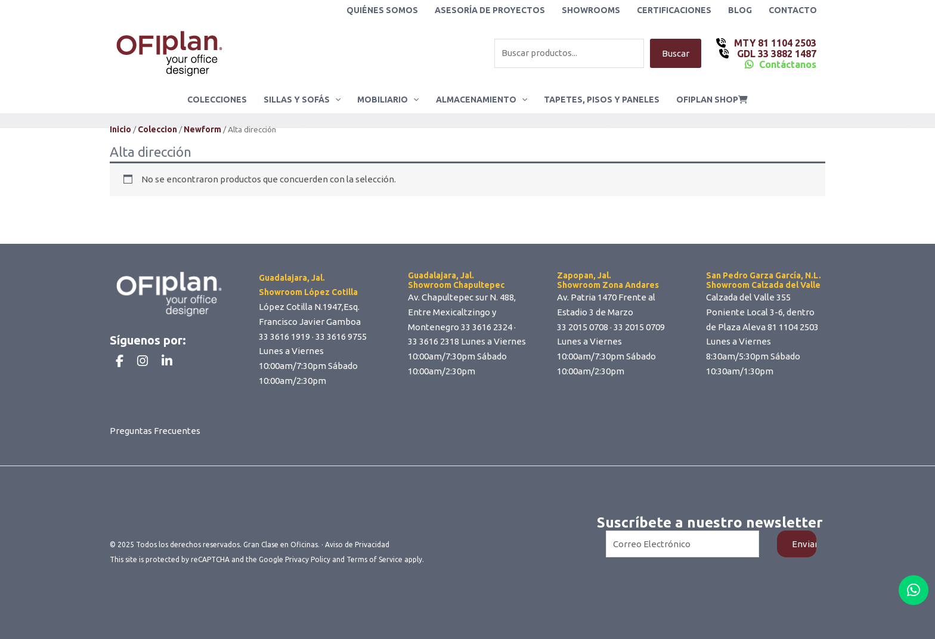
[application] (335, 100)
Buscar (675, 53)
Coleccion (157, 129)
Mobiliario (388, 100)
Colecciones (217, 99)
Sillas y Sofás (302, 100)
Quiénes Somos (382, 10)
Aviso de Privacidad (357, 544)
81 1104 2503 (793, 327)
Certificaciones (674, 10)
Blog (740, 10)
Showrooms (591, 10)
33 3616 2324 (486, 327)
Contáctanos (787, 64)
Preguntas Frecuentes (155, 431)
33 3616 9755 (341, 336)
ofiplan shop (712, 99)
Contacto (793, 10)
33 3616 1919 (284, 336)
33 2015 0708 (582, 327)
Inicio (120, 129)
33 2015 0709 (639, 327)
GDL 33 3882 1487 (775, 53)
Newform (202, 129)
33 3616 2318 (433, 341)
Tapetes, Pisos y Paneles (602, 99)
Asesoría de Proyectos (490, 10)
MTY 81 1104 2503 (774, 43)
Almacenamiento (481, 100)
